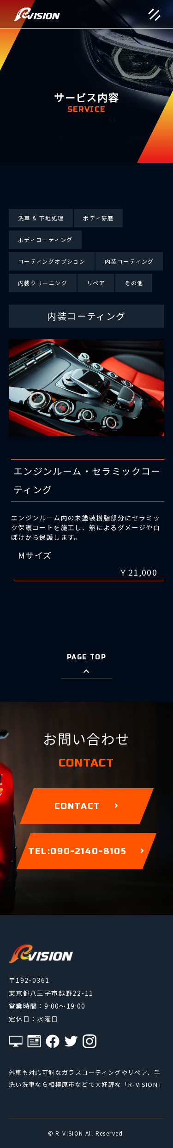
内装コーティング (129, 261)
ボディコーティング (45, 239)
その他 (134, 283)
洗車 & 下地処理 (41, 218)
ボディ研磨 (98, 218)
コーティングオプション (51, 261)
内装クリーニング (42, 283)
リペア (96, 283)
